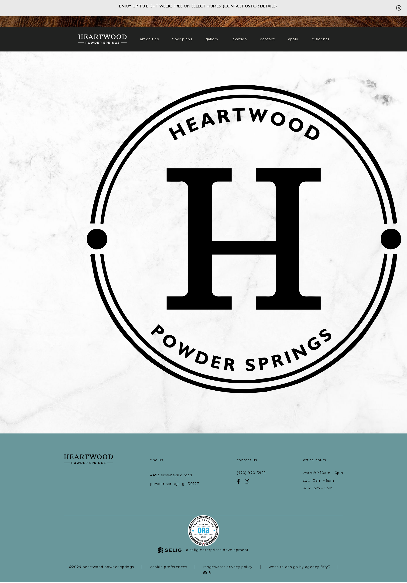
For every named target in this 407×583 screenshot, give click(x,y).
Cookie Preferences (168, 567)
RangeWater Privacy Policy (228, 567)
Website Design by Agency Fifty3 (299, 567)
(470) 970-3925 (251, 473)
